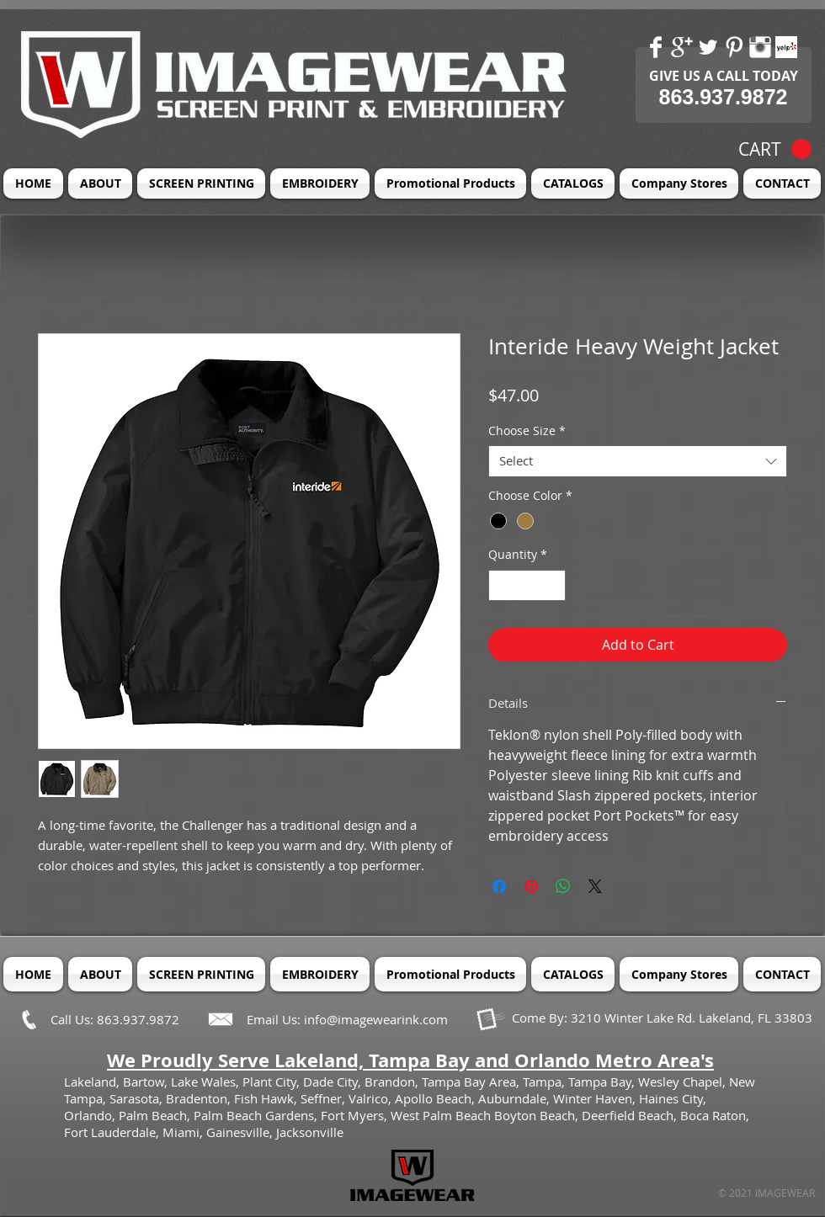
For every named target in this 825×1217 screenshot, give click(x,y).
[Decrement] (501, 585)
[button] (775, 149)
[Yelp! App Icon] (786, 47)
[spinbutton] (527, 585)
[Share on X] (595, 886)
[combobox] (637, 461)
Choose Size (527, 430)
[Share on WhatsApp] (563, 886)
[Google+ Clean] (682, 47)
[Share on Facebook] (499, 886)
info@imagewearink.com (376, 1019)
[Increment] (552, 585)
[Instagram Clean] (760, 47)
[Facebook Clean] (656, 47)
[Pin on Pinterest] (531, 886)
